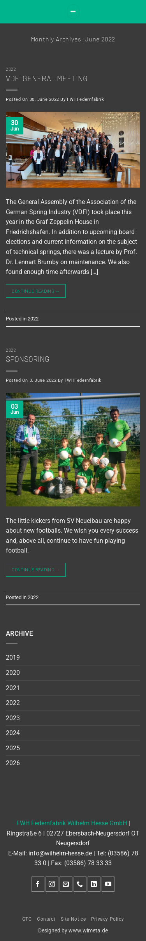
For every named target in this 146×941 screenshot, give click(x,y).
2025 (13, 748)
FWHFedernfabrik (85, 99)
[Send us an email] (66, 884)
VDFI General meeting (47, 78)
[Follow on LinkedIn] (94, 884)
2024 (13, 733)
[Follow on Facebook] (38, 884)
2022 (11, 69)
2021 (13, 688)
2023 (13, 718)
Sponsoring (27, 358)
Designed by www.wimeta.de (73, 930)
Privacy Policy (107, 919)
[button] (73, 11)
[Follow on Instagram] (52, 884)
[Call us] (80, 884)
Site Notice (73, 919)
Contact (46, 919)
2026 (13, 763)
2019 (13, 657)
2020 (13, 672)
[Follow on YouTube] (108, 884)
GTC (27, 919)
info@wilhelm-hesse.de (60, 853)
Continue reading (36, 291)
